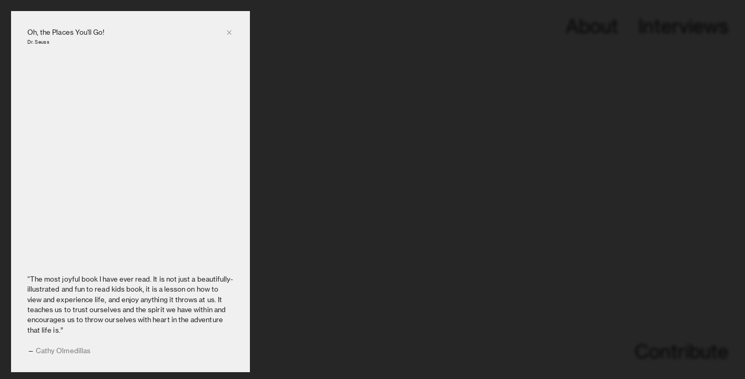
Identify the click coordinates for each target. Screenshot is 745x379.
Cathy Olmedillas (63, 350)
